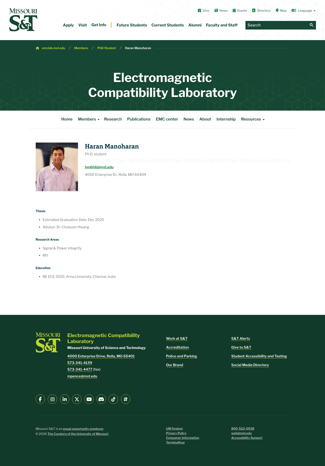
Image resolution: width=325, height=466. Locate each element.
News (221, 11)
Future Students (132, 25)
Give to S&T (241, 347)
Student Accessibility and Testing (259, 356)
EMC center (167, 119)
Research (113, 119)
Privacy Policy (176, 433)
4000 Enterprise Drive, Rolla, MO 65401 (101, 356)
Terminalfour (175, 442)
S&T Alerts (240, 338)
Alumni (195, 25)
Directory (261, 11)
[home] (23, 19)
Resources (253, 119)
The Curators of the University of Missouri (77, 434)
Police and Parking (181, 356)
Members (81, 48)
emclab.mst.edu (53, 48)
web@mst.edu (241, 433)
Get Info (98, 25)
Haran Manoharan (138, 48)
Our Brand (174, 365)
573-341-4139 (79, 363)
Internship (226, 119)
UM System (174, 429)
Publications (138, 119)
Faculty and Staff (222, 25)
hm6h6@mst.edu (99, 167)
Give (203, 11)
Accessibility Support (247, 438)
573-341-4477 (80, 369)
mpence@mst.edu (82, 376)
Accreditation (177, 347)
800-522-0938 (242, 429)
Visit (82, 25)
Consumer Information (182, 438)
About (205, 119)
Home (66, 119)
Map (281, 11)
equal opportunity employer (83, 429)
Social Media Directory (250, 365)
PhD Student (106, 48)
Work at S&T (177, 338)
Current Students (167, 25)
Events (240, 11)
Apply (68, 25)
